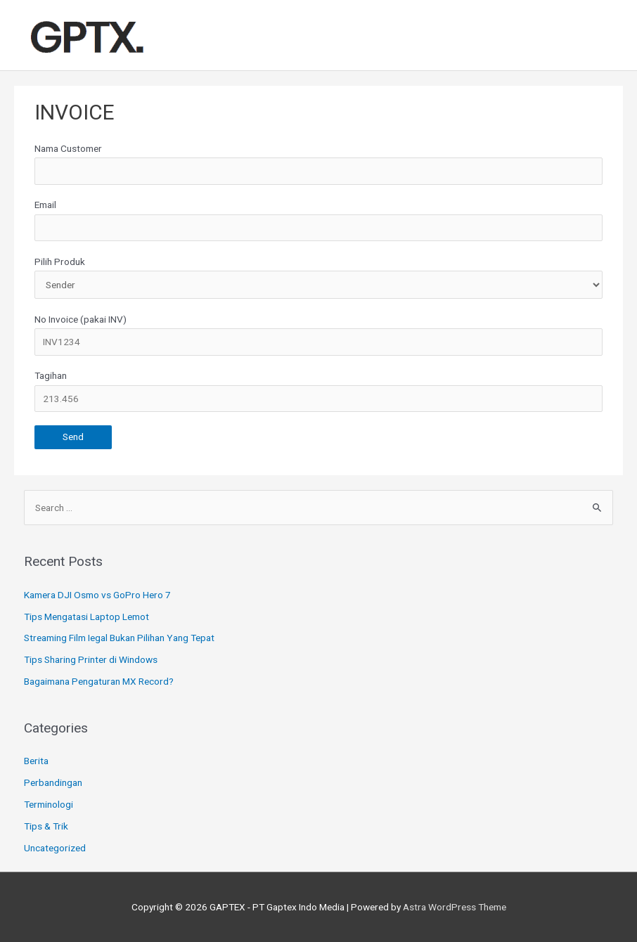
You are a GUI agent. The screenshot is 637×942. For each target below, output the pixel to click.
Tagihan (318, 391)
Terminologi (48, 804)
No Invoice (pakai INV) (318, 335)
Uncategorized (55, 847)
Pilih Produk (318, 277)
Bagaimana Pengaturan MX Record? (99, 681)
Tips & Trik (46, 826)
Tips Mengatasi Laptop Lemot (86, 616)
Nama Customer (318, 164)
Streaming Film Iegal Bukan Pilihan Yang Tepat (119, 637)
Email (318, 220)
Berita (36, 760)
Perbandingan (53, 782)
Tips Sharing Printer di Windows (90, 659)
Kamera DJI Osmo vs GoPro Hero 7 (97, 594)
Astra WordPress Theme (454, 906)
